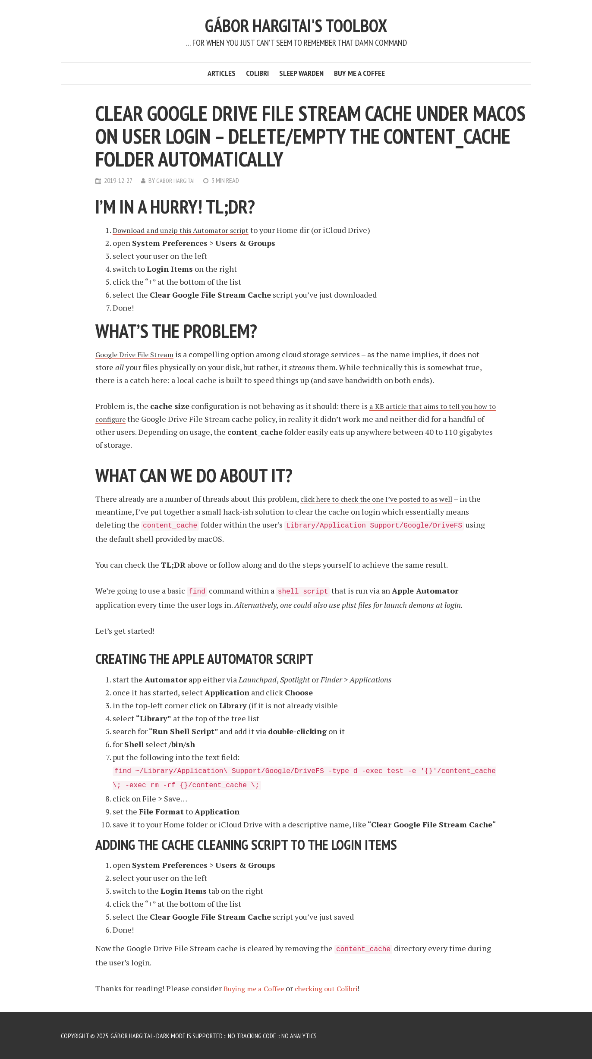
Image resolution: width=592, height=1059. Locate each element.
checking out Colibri (338, 988)
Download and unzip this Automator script (187, 229)
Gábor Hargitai (177, 180)
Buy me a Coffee (359, 73)
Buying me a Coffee (258, 988)
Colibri (257, 73)
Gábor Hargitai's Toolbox (296, 24)
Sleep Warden (301, 73)
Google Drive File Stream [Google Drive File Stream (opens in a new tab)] (139, 354)
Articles (222, 73)
